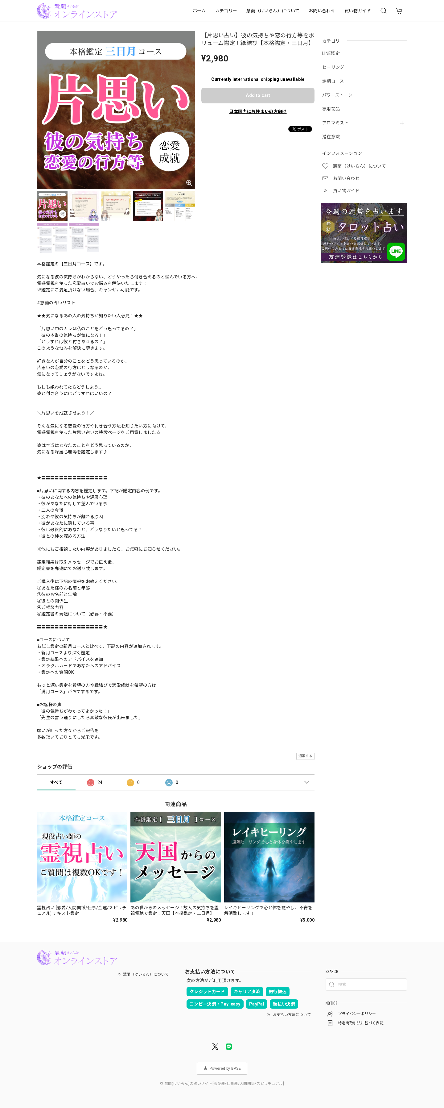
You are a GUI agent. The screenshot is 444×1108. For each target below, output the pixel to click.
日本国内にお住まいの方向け (257, 111)
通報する (305, 756)
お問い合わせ (322, 10)
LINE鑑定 (331, 53)
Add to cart (258, 95)
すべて (56, 782)
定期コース (333, 81)
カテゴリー (226, 10)
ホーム (199, 10)
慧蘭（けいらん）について (272, 10)
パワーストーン (337, 95)
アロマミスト (335, 122)
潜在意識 (331, 136)
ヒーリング (333, 67)
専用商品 (331, 108)
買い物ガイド (357, 10)
